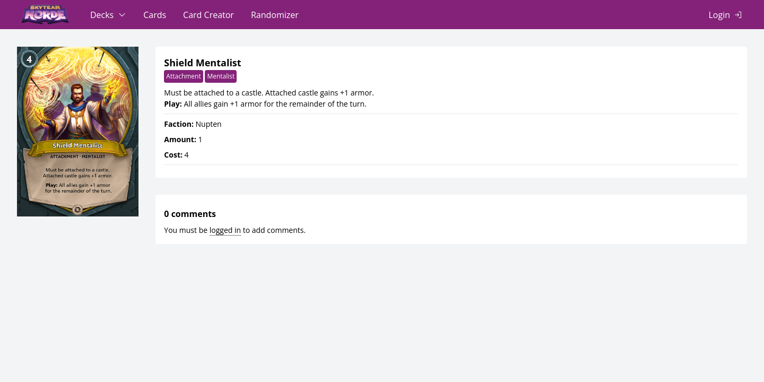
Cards (154, 15)
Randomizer (275, 15)
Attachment (183, 76)
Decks (102, 15)
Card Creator (208, 15)
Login (719, 15)
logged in (225, 230)
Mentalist (221, 76)
